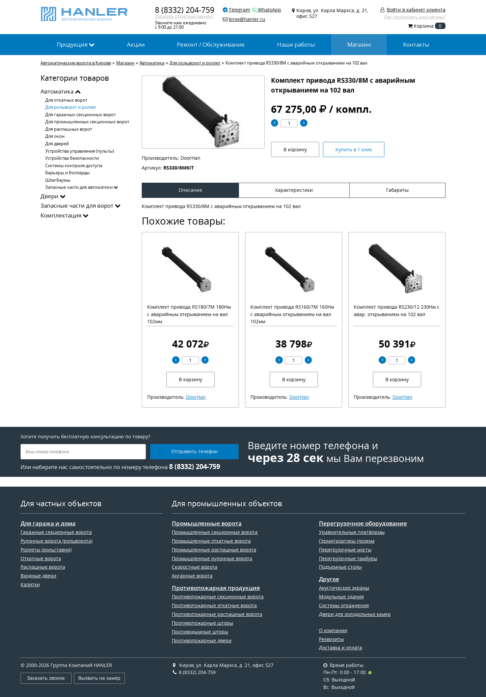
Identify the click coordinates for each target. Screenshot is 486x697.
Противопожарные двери (202, 640)
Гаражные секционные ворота (56, 532)
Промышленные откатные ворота (211, 541)
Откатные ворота (41, 558)
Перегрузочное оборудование (363, 523)
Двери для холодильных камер (355, 614)
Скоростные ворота (194, 567)
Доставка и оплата (340, 647)
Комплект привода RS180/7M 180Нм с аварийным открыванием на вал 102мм (189, 314)
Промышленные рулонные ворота (212, 558)
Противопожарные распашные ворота (217, 614)
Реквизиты (331, 639)
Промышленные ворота (207, 523)
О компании (333, 630)
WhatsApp (266, 9)
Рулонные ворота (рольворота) (56, 541)
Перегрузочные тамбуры (348, 558)
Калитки (30, 584)
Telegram (236, 9)
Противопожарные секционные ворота (218, 596)
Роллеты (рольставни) (46, 549)
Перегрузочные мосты (345, 549)
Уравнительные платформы (352, 532)
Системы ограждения (344, 605)
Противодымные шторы (200, 631)
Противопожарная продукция (216, 588)
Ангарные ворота (192, 575)
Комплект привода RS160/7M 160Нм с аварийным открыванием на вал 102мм (292, 314)
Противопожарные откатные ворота (214, 605)
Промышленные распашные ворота (214, 549)
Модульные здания (341, 596)
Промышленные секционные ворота (215, 532)
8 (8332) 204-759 (184, 9)
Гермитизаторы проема (347, 541)
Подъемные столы (340, 567)
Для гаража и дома (48, 523)
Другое (329, 579)
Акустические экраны (344, 588)
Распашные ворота (43, 567)
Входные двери (38, 575)
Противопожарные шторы (202, 623)
